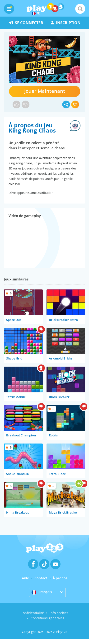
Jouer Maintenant (44, 91)
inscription (65, 22)
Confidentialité (32, 613)
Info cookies (59, 613)
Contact (40, 578)
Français (42, 592)
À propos (60, 578)
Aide (25, 578)
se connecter (26, 22)
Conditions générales (47, 618)
